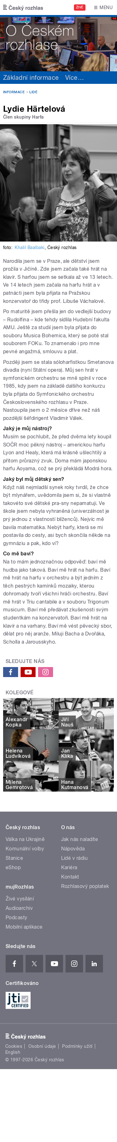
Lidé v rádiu (74, 858)
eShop (13, 867)
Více (74, 77)
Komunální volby (25, 849)
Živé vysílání (20, 899)
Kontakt (70, 877)
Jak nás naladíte (79, 839)
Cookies (13, 1046)
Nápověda (73, 849)
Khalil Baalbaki (29, 247)
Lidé (33, 92)
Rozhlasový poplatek (85, 886)
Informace (14, 92)
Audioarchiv (19, 908)
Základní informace (31, 77)
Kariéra (69, 867)
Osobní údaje (42, 1046)
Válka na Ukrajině (25, 839)
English (12, 1052)
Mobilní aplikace (24, 927)
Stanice (14, 858)
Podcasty (16, 917)
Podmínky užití (77, 1046)
